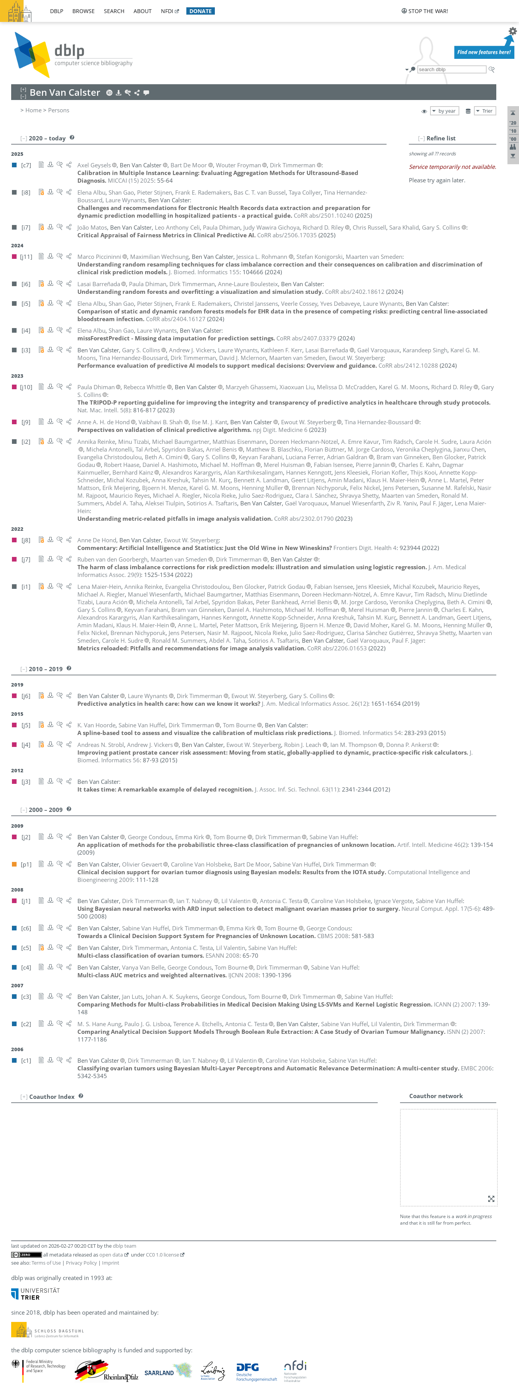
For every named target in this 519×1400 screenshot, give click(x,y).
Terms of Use (46, 1262)
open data (111, 1254)
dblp (56, 11)
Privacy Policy (81, 1262)
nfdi (167, 11)
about (143, 11)
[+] (24, 1096)
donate (200, 11)
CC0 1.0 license (162, 1254)
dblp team (124, 1245)
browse (83, 11)
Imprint (110, 1262)
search (114, 11)
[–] (421, 138)
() (103, 410)
